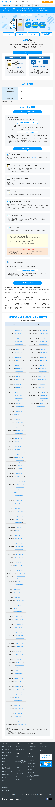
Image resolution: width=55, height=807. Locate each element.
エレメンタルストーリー (6, 779)
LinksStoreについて (6, 764)
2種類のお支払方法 (18, 746)
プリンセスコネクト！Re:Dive (7, 776)
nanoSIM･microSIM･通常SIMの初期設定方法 (33, 758)
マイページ (24, 218)
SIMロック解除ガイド (31, 749)
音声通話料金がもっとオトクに (16, 8)
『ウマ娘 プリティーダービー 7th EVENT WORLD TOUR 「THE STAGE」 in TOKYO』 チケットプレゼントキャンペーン (21, 762)
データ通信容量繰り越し (33, 8)
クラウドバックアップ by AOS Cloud (21, 10)
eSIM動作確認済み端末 (27, 122)
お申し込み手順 (33, 34)
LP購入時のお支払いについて (20, 749)
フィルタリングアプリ (31, 10)
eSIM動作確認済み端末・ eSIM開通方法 (46, 34)
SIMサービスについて (19, 770)
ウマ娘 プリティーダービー (7, 774)
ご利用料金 (21, 34)
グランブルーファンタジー (7, 773)
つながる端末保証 (11, 10)
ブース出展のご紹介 (44, 746)
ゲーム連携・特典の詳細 (6, 768)
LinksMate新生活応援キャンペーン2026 (20, 758)
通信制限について (30, 769)
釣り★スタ (4, 780)
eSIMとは (8, 34)
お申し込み (33, 157)
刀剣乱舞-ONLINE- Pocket (7, 787)
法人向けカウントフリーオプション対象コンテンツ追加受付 (33, 776)
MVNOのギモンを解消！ (31, 763)
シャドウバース (5, 777)
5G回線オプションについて (40, 10)
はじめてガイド (18, 767)
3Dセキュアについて (31, 766)
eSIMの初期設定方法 (31, 760)
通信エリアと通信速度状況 (42, 8)
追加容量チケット (5, 10)
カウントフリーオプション (7, 8)
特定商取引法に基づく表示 (33, 794)
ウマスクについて (5, 782)
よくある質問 (30, 779)
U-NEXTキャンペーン (19, 756)
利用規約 (13, 794)
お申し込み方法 (18, 779)
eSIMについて (47, 10)
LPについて (17, 776)
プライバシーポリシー (21, 794)
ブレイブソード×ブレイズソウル (7, 771)
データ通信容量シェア (25, 8)
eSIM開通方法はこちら (18, 330)
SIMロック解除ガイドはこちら (27, 132)
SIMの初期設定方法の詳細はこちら (27, 270)
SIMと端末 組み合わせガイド (20, 773)
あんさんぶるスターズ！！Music (7, 790)
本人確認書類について (31, 772)
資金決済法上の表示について (45, 794)
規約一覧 (6, 794)
